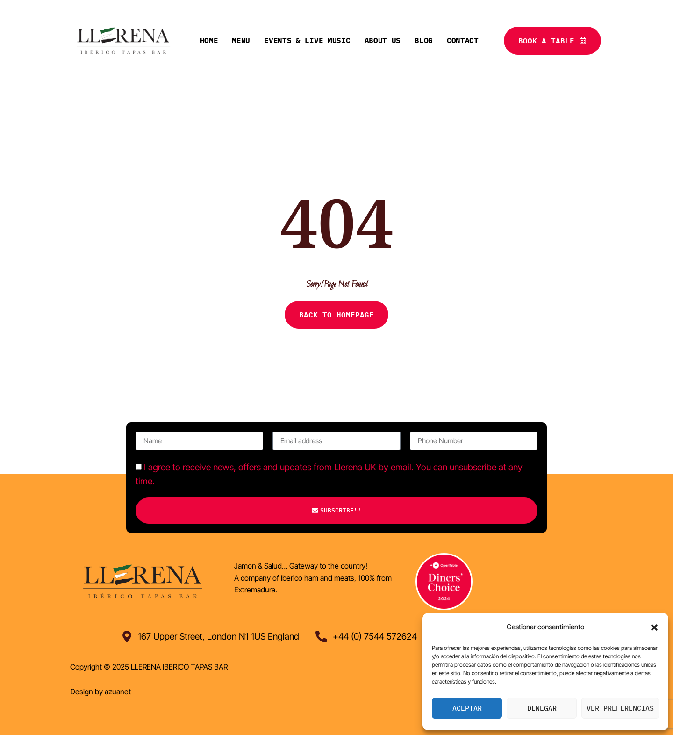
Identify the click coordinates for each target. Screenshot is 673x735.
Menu (241, 40)
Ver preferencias (620, 708)
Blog (424, 40)
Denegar (542, 708)
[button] (654, 627)
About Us (383, 40)
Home (209, 40)
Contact (463, 40)
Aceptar (467, 708)
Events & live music (307, 40)
